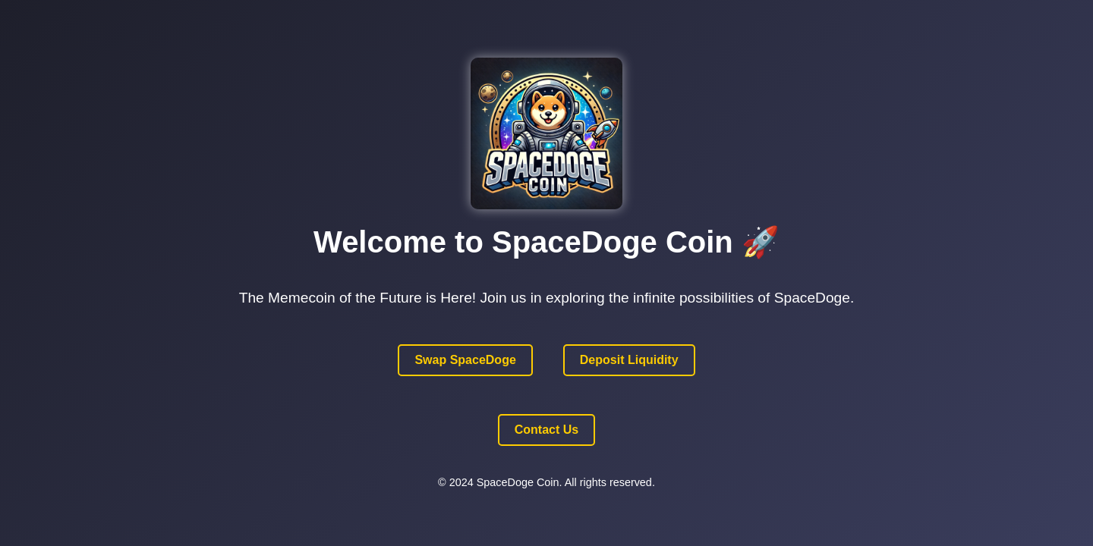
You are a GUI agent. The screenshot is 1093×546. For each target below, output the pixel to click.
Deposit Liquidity (629, 359)
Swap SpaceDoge (464, 359)
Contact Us (546, 429)
